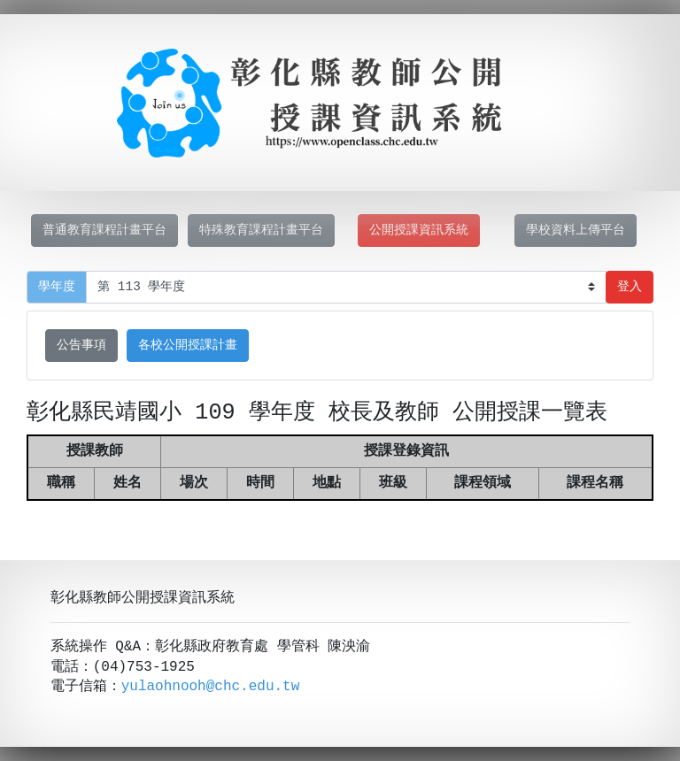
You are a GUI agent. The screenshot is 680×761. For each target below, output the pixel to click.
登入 (629, 287)
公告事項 (81, 345)
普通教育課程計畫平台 (104, 230)
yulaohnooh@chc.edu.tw (210, 686)
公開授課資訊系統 (418, 230)
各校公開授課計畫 (187, 345)
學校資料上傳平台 (575, 230)
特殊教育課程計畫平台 (261, 230)
